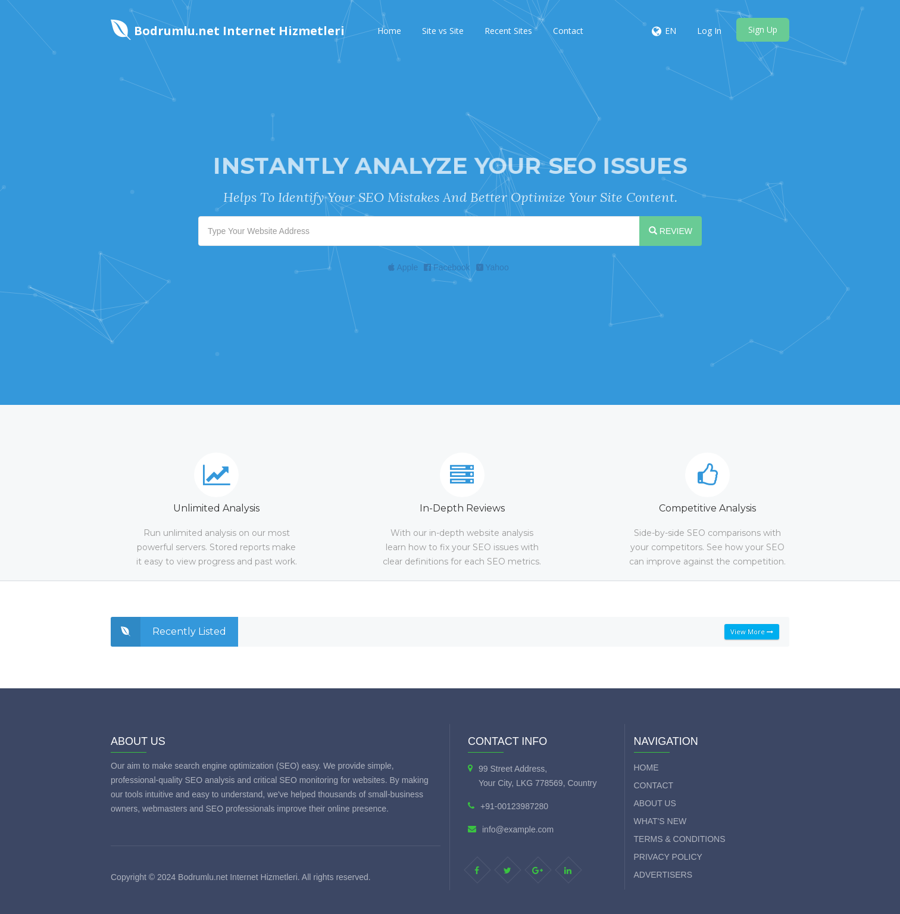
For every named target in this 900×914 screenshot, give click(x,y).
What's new (660, 821)
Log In (709, 30)
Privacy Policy (668, 857)
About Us (655, 803)
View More (751, 631)
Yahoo (492, 267)
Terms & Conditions (680, 839)
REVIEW (670, 231)
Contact (568, 30)
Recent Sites (508, 30)
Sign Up (762, 29)
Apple (403, 267)
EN (670, 30)
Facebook (447, 267)
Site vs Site (443, 30)
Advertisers (663, 874)
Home (389, 30)
